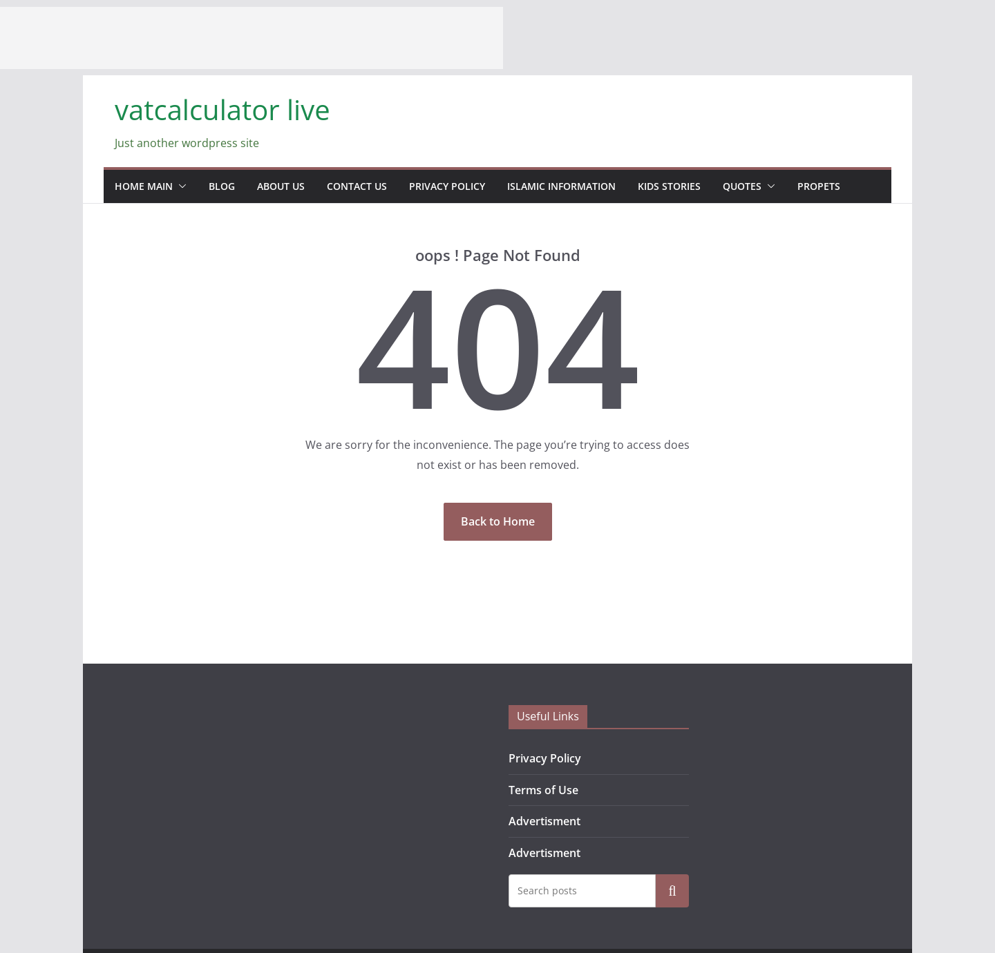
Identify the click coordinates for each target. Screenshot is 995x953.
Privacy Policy (447, 186)
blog (222, 186)
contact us (357, 186)
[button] (180, 186)
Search (672, 890)
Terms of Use (543, 790)
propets (818, 186)
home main (144, 186)
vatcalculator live (222, 109)
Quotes (742, 186)
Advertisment (544, 821)
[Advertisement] (251, 38)
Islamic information (561, 186)
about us (281, 186)
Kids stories (669, 186)
